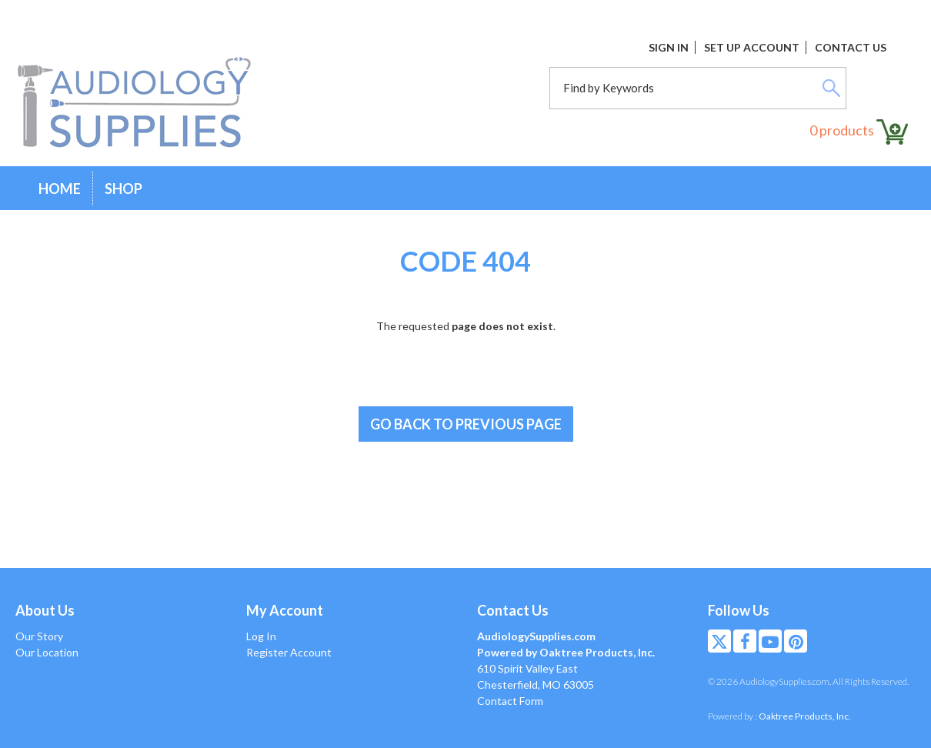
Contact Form (510, 700)
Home (59, 188)
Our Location (46, 652)
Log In (261, 636)
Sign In (669, 47)
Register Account (289, 652)
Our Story (39, 636)
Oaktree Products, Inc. (805, 716)
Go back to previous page (466, 424)
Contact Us (850, 47)
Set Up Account (751, 47)
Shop (123, 188)
